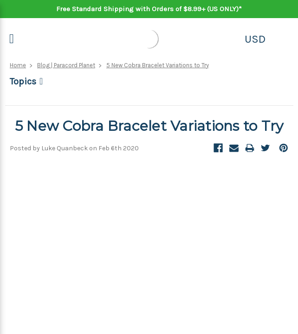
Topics (23, 81)
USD (255, 38)
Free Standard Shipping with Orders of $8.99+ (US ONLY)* (149, 9)
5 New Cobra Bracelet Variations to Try (157, 65)
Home (18, 65)
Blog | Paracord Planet (66, 65)
